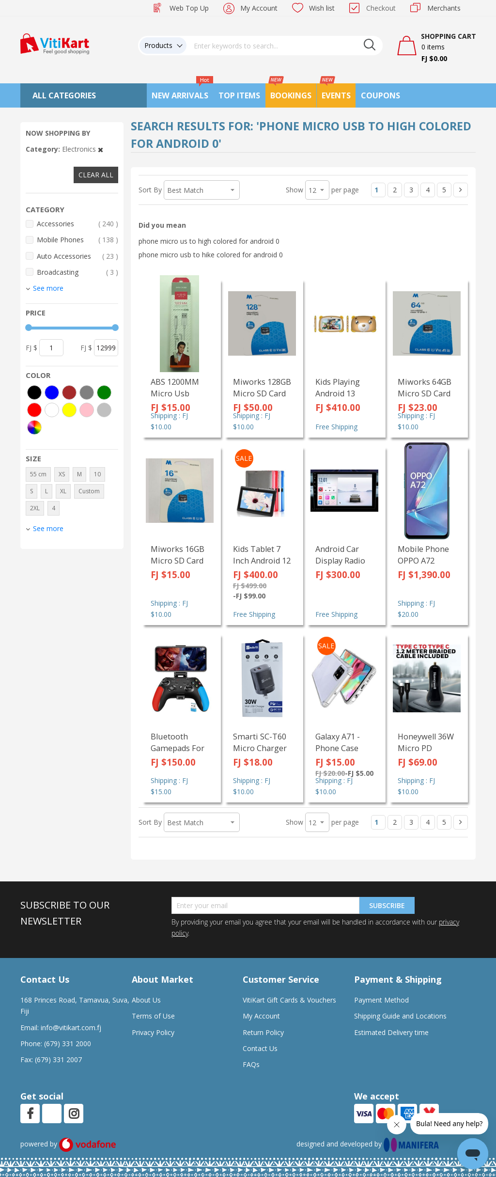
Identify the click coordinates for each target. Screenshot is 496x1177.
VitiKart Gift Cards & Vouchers (289, 999)
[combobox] (284, 45)
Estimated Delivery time (391, 1032)
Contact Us (260, 1048)
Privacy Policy (153, 1032)
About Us (146, 999)
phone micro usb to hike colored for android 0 (211, 254)
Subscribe (387, 905)
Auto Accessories (77, 256)
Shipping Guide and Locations (400, 1015)
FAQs (251, 1064)
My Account (259, 8)
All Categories (64, 95)
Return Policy (263, 1032)
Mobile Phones (77, 239)
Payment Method (381, 999)
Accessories (77, 223)
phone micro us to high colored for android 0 (209, 241)
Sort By (150, 189)
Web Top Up (189, 8)
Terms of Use (153, 1015)
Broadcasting (77, 272)
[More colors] (34, 427)
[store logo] (54, 42)
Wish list (322, 8)
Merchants (444, 8)
